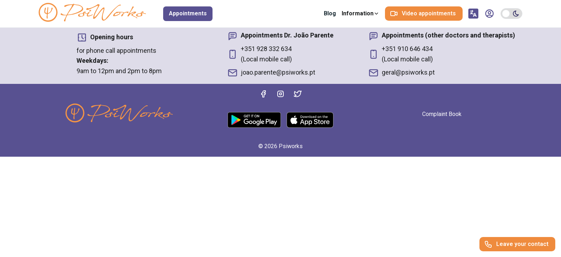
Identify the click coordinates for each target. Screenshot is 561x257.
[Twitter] (297, 95)
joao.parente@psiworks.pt (271, 72)
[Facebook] (263, 95)
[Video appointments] (424, 13)
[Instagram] (280, 95)
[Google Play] (254, 120)
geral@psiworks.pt (401, 72)
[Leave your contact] (517, 244)
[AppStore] (310, 120)
